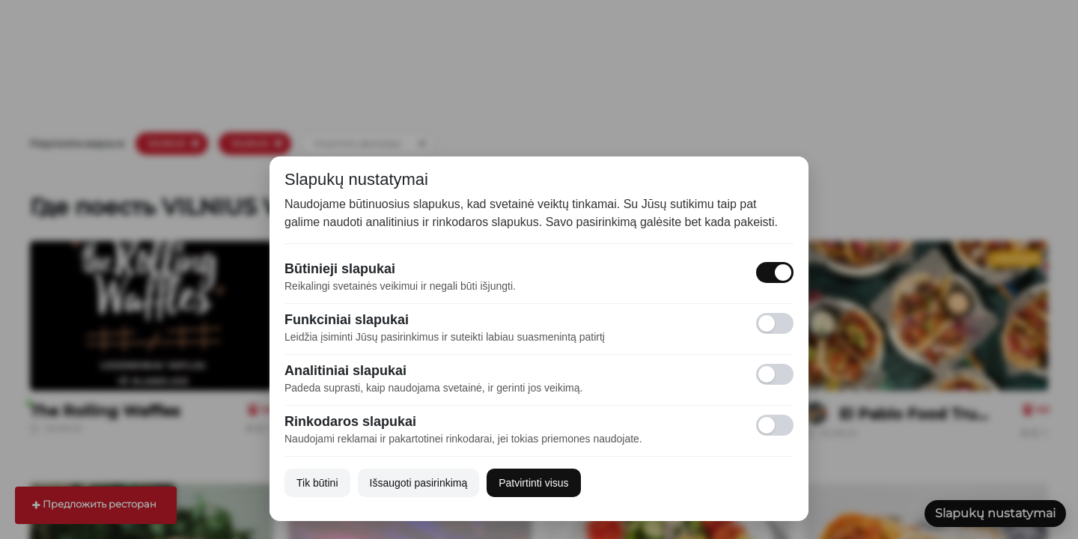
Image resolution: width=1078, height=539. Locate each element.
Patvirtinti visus (533, 483)
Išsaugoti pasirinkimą (419, 483)
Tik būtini (317, 483)
